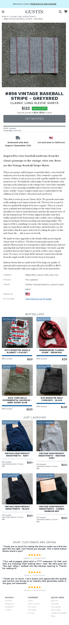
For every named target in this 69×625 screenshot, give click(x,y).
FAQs (30, 600)
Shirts (5, 17)
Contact (8, 600)
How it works (33, 604)
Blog (53, 616)
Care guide (55, 607)
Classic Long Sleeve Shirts (23, 17)
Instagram (9, 604)
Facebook (9, 607)
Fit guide (55, 604)
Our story (32, 607)
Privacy (31, 613)
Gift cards (32, 610)
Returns (54, 600)
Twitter (8, 610)
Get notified (34, 118)
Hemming (55, 610)
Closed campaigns (59, 613)
